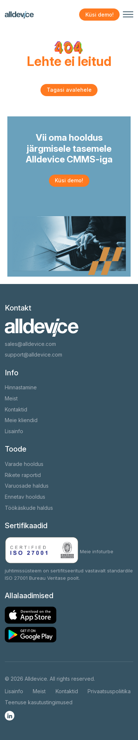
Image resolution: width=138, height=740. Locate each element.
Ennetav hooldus (25, 497)
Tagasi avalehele (69, 90)
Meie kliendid (21, 420)
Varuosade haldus (27, 486)
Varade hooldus (24, 464)
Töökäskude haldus (29, 508)
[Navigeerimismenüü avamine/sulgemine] (128, 14)
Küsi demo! (99, 14)
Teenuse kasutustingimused (38, 702)
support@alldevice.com (33, 354)
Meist (11, 398)
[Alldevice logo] (19, 15)
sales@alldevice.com (30, 344)
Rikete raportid (23, 475)
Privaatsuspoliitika (109, 691)
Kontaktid (16, 409)
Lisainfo (14, 431)
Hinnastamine (21, 387)
